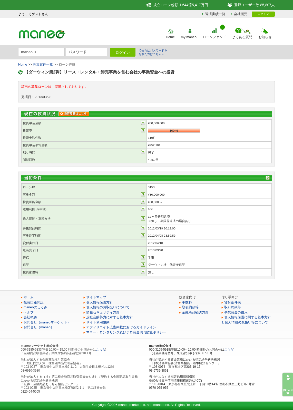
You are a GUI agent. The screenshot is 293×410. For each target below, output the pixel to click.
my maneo (189, 37)
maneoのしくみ (35, 307)
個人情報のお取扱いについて (108, 307)
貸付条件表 (232, 302)
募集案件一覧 (43, 64)
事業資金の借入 (236, 312)
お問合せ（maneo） (39, 327)
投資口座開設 (34, 302)
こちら (100, 349)
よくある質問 (242, 37)
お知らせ (265, 37)
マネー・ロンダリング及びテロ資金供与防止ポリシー (126, 332)
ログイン (263, 13)
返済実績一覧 (215, 14)
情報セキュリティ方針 (103, 312)
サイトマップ (96, 297)
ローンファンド (214, 37)
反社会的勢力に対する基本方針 (109, 317)
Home (170, 37)
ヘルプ (29, 312)
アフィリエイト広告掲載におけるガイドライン (121, 327)
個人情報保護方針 (99, 302)
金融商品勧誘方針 (195, 312)
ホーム (29, 297)
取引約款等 (190, 307)
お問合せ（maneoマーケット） (47, 322)
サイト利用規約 (98, 322)
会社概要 (240, 14)
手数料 (187, 302)
